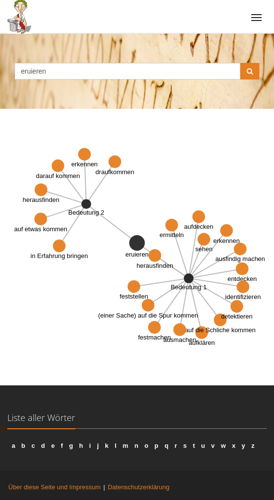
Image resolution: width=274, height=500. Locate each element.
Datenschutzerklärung (138, 487)
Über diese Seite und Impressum (54, 487)
